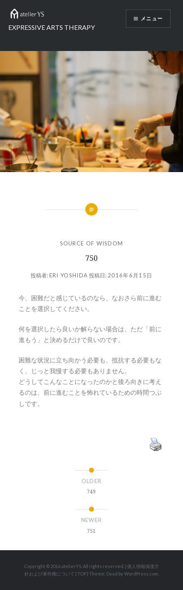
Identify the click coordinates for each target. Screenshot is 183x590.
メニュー (152, 18)
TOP (81, 573)
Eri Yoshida (68, 275)
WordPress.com (141, 573)
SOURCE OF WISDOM (91, 243)
